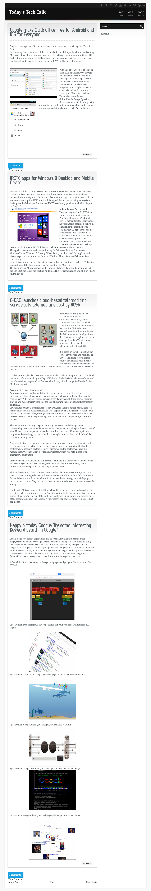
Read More (87, 154)
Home (53, 882)
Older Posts (91, 882)
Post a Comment (15, 170)
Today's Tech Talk (27, 12)
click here (27, 247)
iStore (87, 108)
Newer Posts (13, 882)
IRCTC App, (73, 229)
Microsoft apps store (69, 244)
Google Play (74, 108)
